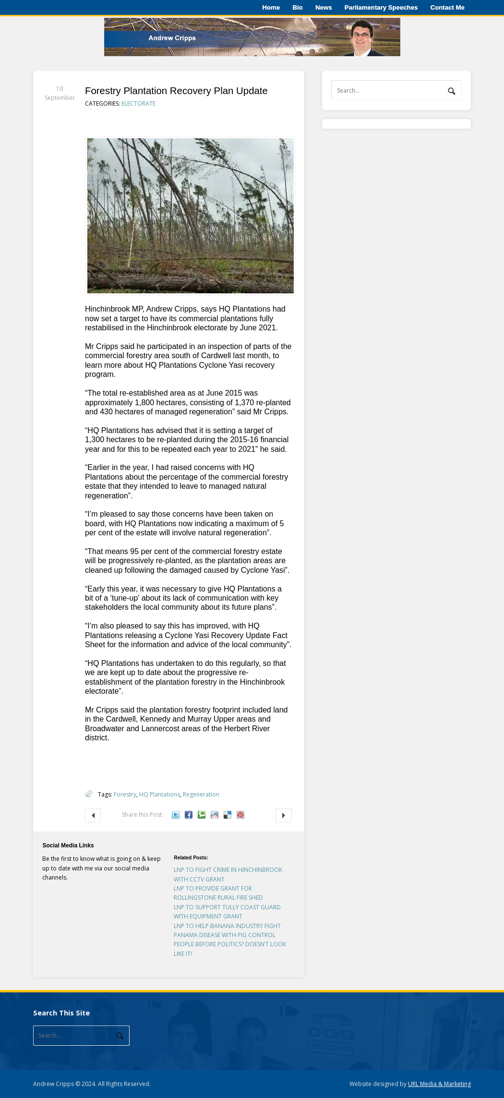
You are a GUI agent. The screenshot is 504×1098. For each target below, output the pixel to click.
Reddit (214, 815)
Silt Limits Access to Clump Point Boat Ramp (93, 815)
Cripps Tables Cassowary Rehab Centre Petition (283, 815)
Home (271, 7)
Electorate (138, 103)
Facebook (188, 815)
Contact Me (448, 7)
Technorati (201, 815)
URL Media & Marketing (439, 1084)
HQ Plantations (159, 794)
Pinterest (240, 815)
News (323, 7)
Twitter (176, 815)
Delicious (227, 815)
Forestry (125, 794)
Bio (297, 7)
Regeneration (201, 794)
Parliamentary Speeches (381, 7)
